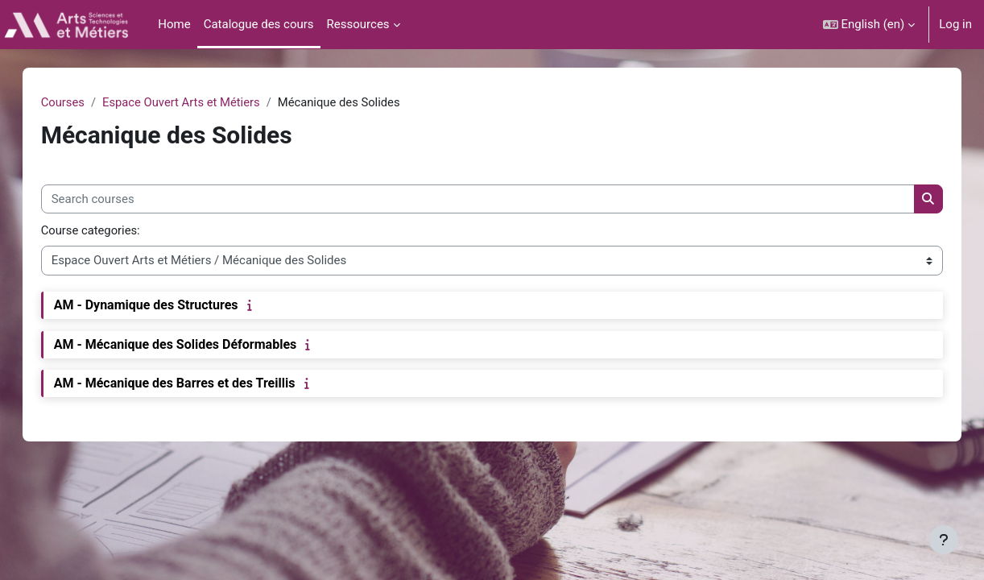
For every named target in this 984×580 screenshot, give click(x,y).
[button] (869, 24)
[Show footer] (943, 539)
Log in (955, 24)
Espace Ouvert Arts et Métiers (199, 102)
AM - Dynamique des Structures (162, 305)
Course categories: (107, 231)
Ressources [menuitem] (358, 24)
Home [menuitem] (174, 24)
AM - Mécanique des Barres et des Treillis (191, 384)
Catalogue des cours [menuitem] (259, 24)
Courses (79, 102)
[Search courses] (477, 200)
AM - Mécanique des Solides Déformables (191, 345)
